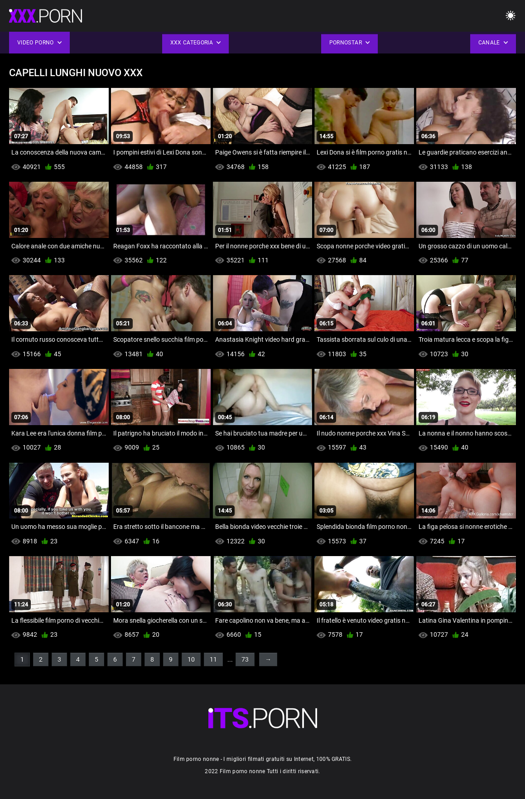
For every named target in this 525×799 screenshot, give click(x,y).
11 (213, 659)
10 (191, 659)
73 (245, 659)
